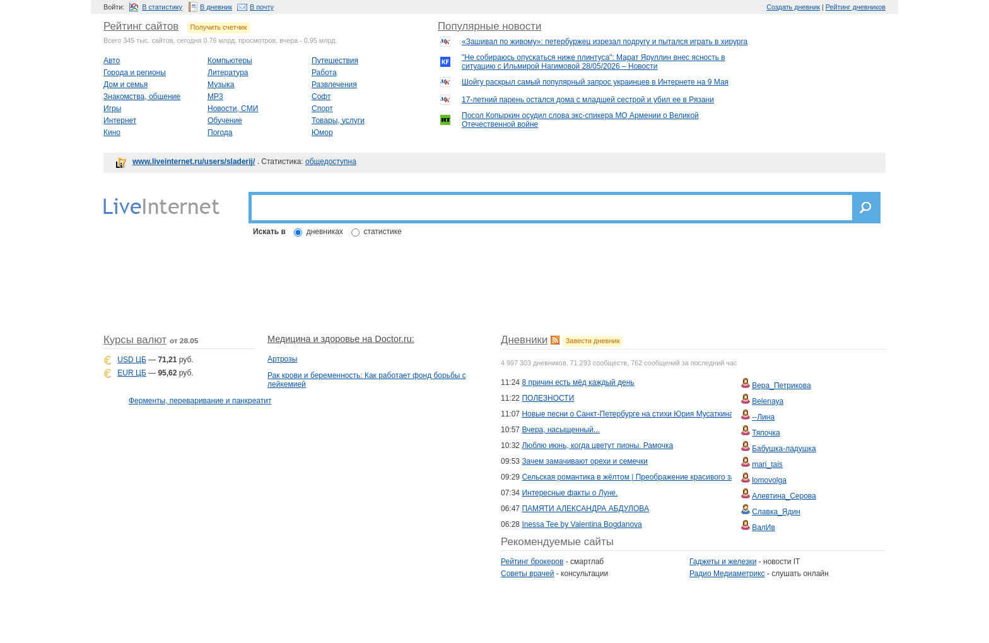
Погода (220, 132)
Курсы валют (135, 340)
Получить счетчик (218, 27)
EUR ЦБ (131, 373)
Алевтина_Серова (784, 496)
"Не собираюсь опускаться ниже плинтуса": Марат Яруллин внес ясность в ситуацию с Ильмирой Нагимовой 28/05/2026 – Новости (593, 62)
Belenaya (767, 401)
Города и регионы (134, 72)
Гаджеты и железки (722, 561)
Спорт (322, 108)
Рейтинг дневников (856, 7)
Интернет (119, 120)
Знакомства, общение (141, 96)
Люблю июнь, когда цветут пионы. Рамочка (597, 445)
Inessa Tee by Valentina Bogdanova (581, 524)
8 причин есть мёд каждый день (578, 382)
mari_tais (767, 464)
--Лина (763, 417)
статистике (383, 231)
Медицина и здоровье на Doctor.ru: (340, 339)
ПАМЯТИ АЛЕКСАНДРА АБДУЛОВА (585, 508)
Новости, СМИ (233, 108)
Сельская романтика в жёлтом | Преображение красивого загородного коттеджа (663, 477)
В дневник (216, 7)
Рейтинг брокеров (532, 561)
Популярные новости (489, 26)
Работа (324, 72)
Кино (111, 132)
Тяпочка (766, 432)
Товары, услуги (338, 120)
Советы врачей (527, 573)
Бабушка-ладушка (784, 448)
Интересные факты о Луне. (569, 492)
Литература (228, 72)
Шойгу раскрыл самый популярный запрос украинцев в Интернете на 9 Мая (595, 82)
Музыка (221, 84)
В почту (262, 7)
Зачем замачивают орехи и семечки (585, 461)
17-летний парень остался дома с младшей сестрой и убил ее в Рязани (588, 99)
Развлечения (334, 84)
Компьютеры (230, 60)
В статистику (162, 7)
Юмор (322, 132)
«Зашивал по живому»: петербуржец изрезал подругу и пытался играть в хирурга (604, 41)
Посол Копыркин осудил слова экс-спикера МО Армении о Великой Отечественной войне (580, 120)
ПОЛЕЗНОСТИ (548, 398)
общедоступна (330, 161)
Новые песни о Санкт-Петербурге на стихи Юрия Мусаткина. (628, 414)
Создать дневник (793, 7)
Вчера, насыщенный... (560, 429)
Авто (111, 60)
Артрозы (282, 359)
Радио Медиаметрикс (727, 573)
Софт (321, 96)
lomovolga (769, 480)
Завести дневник (593, 341)
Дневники (524, 340)
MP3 (215, 96)
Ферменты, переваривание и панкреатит (200, 400)
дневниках (325, 231)
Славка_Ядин (776, 511)
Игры (112, 108)
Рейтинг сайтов (140, 26)
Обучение (225, 120)
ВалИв (763, 527)
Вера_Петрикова (781, 385)
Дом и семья (125, 84)
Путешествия (335, 60)
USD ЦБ (131, 359)
